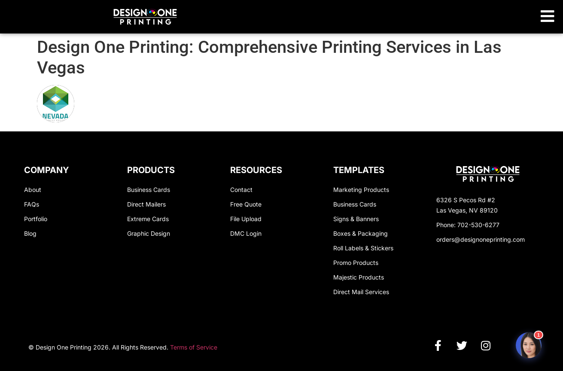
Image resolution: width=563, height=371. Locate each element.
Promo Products (355, 262)
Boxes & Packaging (360, 233)
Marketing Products (361, 189)
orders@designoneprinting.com (480, 239)
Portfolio (35, 218)
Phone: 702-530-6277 (467, 224)
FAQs (31, 204)
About (32, 189)
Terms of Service (193, 347)
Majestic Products (358, 277)
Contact (241, 189)
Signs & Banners (356, 218)
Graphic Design (148, 233)
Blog (30, 233)
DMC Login (246, 233)
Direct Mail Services (361, 291)
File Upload (246, 218)
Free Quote (246, 204)
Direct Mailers (146, 204)
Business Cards (148, 189)
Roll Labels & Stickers (363, 248)
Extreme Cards (148, 218)
